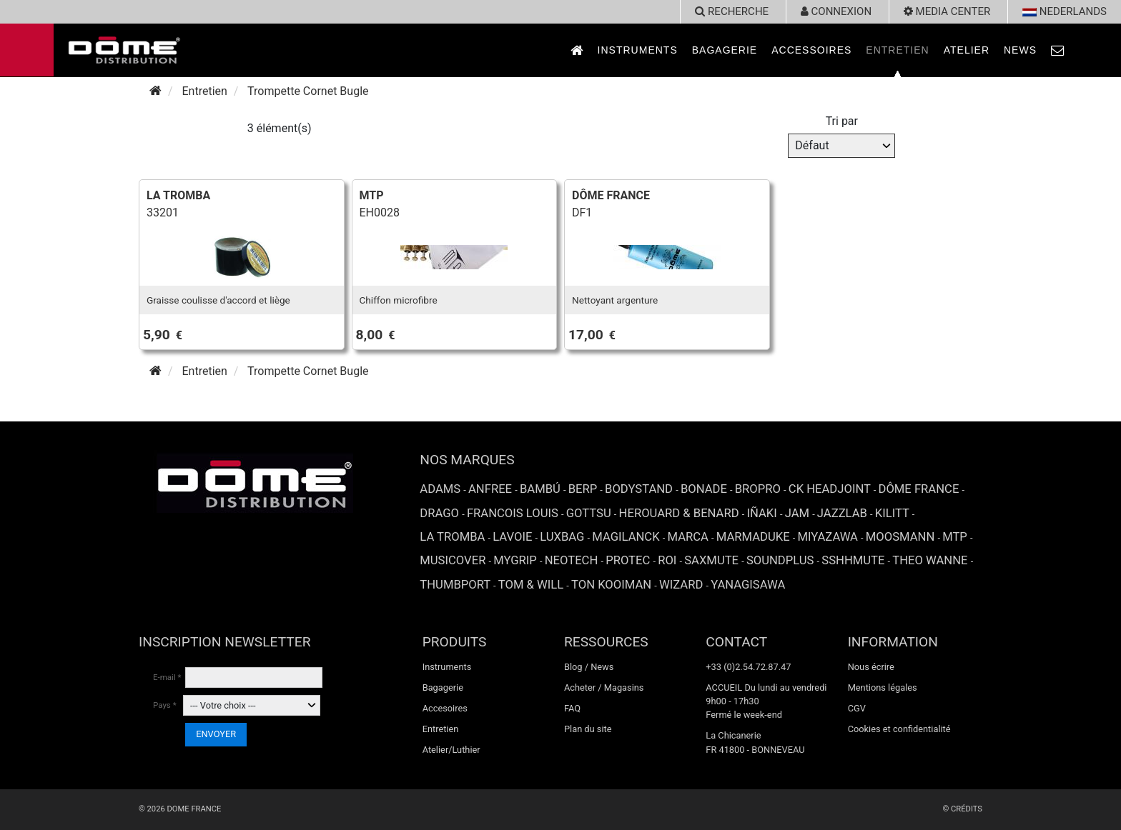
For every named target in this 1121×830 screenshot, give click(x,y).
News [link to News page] (1020, 50)
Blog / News (588, 666)
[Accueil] (155, 91)
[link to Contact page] (1058, 50)
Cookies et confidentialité (899, 729)
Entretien (897, 50)
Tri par (842, 121)
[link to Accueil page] (577, 50)
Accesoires (445, 708)
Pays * (165, 705)
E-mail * (167, 677)
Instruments (638, 50)
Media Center (947, 11)
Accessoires (811, 50)
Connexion (836, 11)
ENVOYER (216, 734)
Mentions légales (882, 687)
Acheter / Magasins (604, 687)
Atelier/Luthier (451, 749)
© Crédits (962, 809)
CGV (857, 708)
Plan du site (588, 729)
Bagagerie (724, 50)
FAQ (572, 708)
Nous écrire (871, 666)
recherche (732, 11)
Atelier (966, 50)
